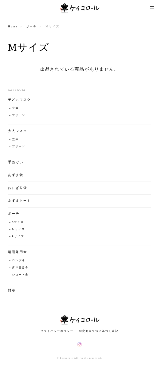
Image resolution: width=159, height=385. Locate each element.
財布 (12, 290)
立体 (15, 108)
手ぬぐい (15, 162)
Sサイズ (18, 222)
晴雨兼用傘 (17, 252)
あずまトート (19, 201)
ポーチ (31, 26)
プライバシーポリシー (57, 330)
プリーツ (18, 115)
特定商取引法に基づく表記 (98, 330)
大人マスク (17, 131)
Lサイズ (18, 236)
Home (13, 26)
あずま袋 (15, 175)
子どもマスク (19, 100)
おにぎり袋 (17, 188)
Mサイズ (18, 229)
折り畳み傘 (20, 267)
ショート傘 (20, 275)
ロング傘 (18, 260)
